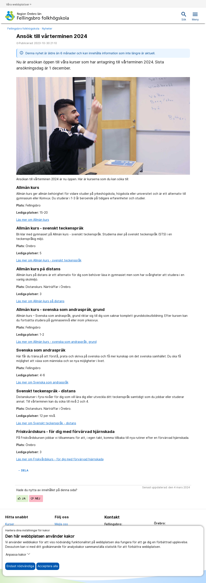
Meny (195, 16)
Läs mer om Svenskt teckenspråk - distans (46, 423)
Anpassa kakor (18, 554)
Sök (184, 16)
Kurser (9, 524)
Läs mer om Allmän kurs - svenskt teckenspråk (48, 260)
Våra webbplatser (19, 4)
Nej (35, 498)
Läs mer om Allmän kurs (32, 219)
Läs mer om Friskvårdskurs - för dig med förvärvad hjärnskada (60, 459)
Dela (23, 470)
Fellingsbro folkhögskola (23, 28)
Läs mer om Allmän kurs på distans (40, 301)
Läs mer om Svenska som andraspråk (42, 382)
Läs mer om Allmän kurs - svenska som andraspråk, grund (56, 342)
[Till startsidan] (37, 16)
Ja (22, 498)
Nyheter (47, 28)
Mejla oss (61, 524)
